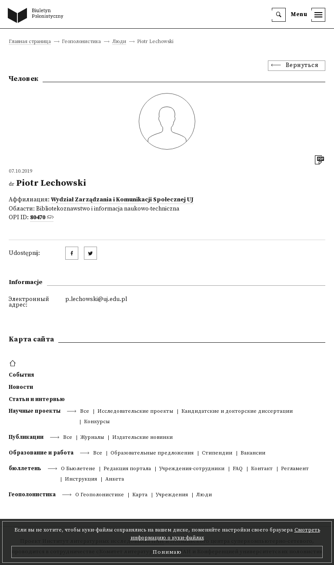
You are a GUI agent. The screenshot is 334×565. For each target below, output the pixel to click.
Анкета (114, 479)
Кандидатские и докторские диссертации (237, 411)
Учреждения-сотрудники (191, 469)
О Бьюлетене (78, 469)
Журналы (92, 437)
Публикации (26, 437)
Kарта (139, 495)
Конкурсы (97, 422)
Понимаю (167, 551)
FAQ (238, 469)
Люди (119, 42)
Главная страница (30, 42)
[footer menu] (14, 363)
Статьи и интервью (37, 399)
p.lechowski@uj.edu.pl (96, 299)
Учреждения (172, 495)
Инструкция (81, 479)
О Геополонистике (99, 495)
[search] (279, 15)
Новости (21, 387)
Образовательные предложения (152, 453)
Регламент (295, 469)
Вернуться (302, 65)
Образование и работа (41, 452)
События (21, 374)
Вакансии (252, 453)
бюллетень (25, 468)
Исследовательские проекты (135, 411)
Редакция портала (127, 469)
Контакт (262, 469)
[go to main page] (37, 16)
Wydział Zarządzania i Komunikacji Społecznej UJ (122, 200)
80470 (37, 217)
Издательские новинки (142, 437)
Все (84, 411)
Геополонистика (32, 494)
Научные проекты (34, 411)
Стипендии (217, 453)
